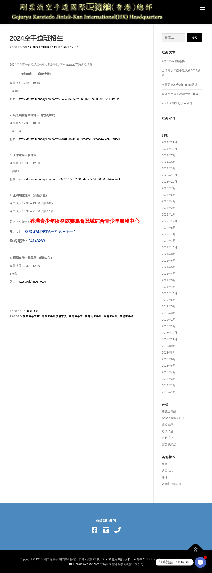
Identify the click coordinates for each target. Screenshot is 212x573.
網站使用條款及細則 (119, 558)
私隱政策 (140, 558)
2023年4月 (169, 200)
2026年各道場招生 (174, 60)
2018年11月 (169, 338)
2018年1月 (169, 391)
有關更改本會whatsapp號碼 (179, 83)
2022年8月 (169, 226)
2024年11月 (169, 141)
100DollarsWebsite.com (84, 563)
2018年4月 (169, 371)
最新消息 (32, 310)
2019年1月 (169, 325)
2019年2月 (169, 318)
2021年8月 (169, 253)
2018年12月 (169, 332)
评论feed (167, 476)
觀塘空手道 (111, 315)
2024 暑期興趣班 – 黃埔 (177, 102)
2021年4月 (169, 272)
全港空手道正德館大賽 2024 (180, 93)
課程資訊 (167, 423)
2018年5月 (169, 364)
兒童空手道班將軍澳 (54, 315)
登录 (164, 463)
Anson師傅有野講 (173, 417)
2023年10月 (169, 180)
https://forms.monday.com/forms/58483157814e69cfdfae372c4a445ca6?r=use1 (69, 138)
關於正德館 (169, 410)
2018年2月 (169, 384)
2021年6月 (169, 259)
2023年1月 (169, 213)
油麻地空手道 (93, 315)
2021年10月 (169, 246)
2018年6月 (169, 358)
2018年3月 (169, 377)
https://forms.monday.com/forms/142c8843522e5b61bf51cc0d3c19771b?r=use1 (69, 98)
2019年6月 (169, 299)
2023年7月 (169, 187)
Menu (202, 7)
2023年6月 (169, 193)
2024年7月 (169, 154)
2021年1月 (169, 285)
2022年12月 (169, 220)
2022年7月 (169, 233)
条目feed (167, 469)
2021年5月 (169, 266)
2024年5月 (169, 161)
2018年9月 (169, 345)
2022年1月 (169, 239)
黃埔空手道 (127, 315)
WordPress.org (171, 482)
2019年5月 (169, 305)
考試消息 (167, 430)
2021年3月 (169, 279)
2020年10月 (169, 292)
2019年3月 (169, 312)
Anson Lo (71, 46)
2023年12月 (169, 174)
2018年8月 (169, 351)
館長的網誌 (169, 443)
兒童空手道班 (31, 315)
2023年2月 (169, 206)
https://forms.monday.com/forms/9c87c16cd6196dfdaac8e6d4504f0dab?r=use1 (69, 178)
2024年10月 (169, 147)
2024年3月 (169, 167)
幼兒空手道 (76, 315)
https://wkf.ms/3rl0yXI (32, 280)
